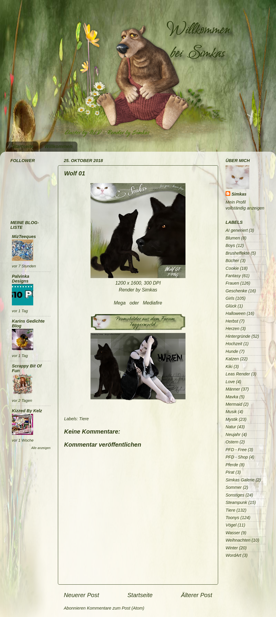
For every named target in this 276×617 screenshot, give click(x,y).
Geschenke (236, 290)
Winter (232, 547)
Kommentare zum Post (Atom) (116, 608)
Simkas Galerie (240, 480)
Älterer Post (196, 595)
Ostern (232, 442)
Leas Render (238, 374)
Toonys (232, 517)
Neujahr (233, 434)
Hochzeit (234, 343)
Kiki (229, 366)
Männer (233, 389)
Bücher (232, 260)
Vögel (231, 525)
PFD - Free (236, 449)
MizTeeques (24, 236)
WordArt (233, 555)
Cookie (232, 268)
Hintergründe (238, 336)
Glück (231, 306)
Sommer (234, 487)
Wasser (233, 532)
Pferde (232, 464)
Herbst (232, 321)
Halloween (235, 313)
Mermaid (234, 404)
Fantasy (233, 275)
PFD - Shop (237, 457)
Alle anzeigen (40, 448)
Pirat (230, 472)
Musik (231, 411)
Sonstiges (235, 495)
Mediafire (152, 302)
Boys (230, 245)
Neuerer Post (81, 595)
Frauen (232, 283)
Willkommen (58, 146)
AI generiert (237, 230)
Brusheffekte (238, 253)
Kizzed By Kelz (27, 410)
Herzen (232, 328)
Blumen (233, 238)
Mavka (232, 396)
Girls (230, 298)
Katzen (232, 358)
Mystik (232, 419)
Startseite (23, 146)
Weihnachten (238, 540)
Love (230, 381)
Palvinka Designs (20, 278)
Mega (120, 302)
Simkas (238, 194)
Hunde (232, 351)
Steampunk (236, 502)
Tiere (84, 418)
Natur (231, 426)
